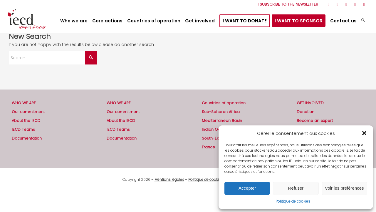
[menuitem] (286, 4)
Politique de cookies (293, 201)
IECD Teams (23, 129)
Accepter (247, 188)
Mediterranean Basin (222, 120)
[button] (364, 133)
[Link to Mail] (364, 4)
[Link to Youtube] (346, 4)
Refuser (296, 188)
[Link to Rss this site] (328, 4)
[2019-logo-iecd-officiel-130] (27, 21)
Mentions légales (169, 179)
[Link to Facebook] (337, 4)
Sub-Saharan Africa (221, 112)
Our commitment (28, 112)
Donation (305, 112)
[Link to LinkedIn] (355, 4)
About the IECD (26, 120)
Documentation (27, 138)
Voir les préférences (344, 188)
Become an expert (315, 120)
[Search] (364, 21)
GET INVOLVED (310, 103)
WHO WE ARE (24, 103)
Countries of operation (224, 103)
